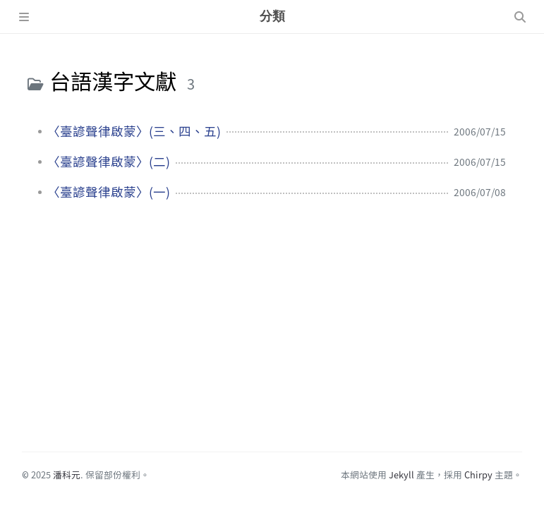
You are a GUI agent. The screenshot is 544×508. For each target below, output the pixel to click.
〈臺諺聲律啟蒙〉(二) (108, 161)
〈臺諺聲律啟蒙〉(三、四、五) (134, 131)
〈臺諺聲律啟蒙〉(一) (108, 191)
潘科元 (66, 474)
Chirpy (478, 474)
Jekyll (401, 474)
